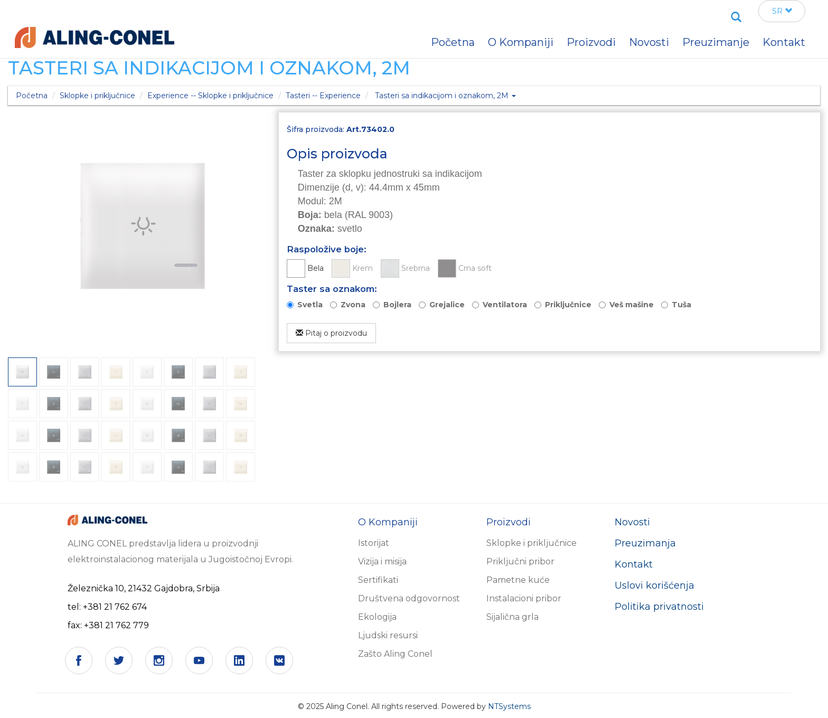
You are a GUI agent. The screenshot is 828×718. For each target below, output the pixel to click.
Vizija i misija (382, 561)
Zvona (353, 304)
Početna (32, 95)
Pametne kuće (518, 580)
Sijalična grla (512, 617)
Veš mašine (631, 304)
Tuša (681, 304)
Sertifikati (378, 580)
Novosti (632, 522)
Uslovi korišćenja (654, 585)
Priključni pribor (520, 561)
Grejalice (447, 304)
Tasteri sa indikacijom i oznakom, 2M (445, 95)
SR (782, 11)
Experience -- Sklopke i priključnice (210, 95)
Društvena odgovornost (409, 598)
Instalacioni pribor (523, 598)
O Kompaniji (520, 42)
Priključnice (568, 304)
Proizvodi (591, 42)
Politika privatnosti (659, 606)
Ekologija (377, 617)
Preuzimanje (715, 42)
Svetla (310, 304)
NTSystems (509, 706)
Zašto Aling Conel (395, 654)
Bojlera (397, 304)
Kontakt (634, 564)
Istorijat (373, 543)
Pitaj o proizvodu (331, 333)
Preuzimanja (645, 543)
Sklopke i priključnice (97, 95)
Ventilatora (505, 304)
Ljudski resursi (388, 635)
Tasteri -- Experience (323, 95)
